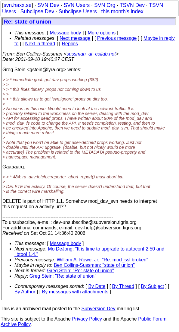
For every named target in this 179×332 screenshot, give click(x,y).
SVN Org (104, 5)
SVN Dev (48, 5)
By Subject (152, 286)
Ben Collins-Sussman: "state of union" (94, 265)
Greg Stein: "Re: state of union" (80, 270)
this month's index (122, 11)
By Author (24, 291)
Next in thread (40, 43)
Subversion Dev (99, 308)
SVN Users (76, 5)
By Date (96, 286)
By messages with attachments (75, 291)
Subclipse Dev (37, 11)
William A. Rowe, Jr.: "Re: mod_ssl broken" (102, 259)
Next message (75, 38)
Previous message (117, 38)
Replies (70, 43)
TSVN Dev (132, 5)
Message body (65, 32)
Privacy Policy (87, 318)
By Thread (123, 286)
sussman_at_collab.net (91, 53)
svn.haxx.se (18, 5)
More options (102, 32)
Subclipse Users (78, 11)
